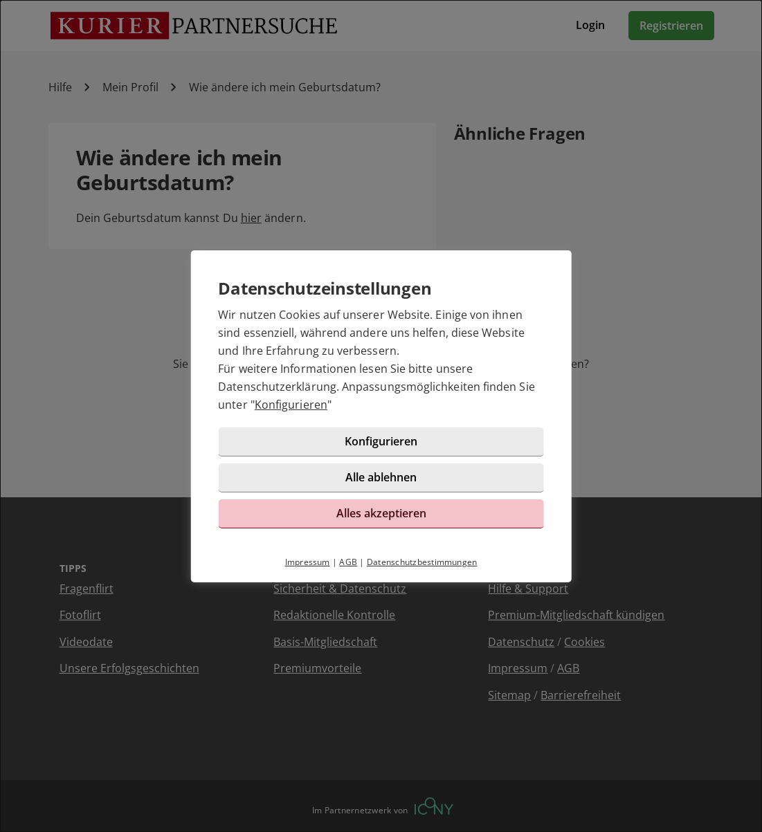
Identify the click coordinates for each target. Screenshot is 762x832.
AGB (348, 562)
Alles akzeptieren (381, 513)
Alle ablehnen (381, 477)
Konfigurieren (291, 404)
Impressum (307, 562)
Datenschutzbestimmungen (422, 562)
